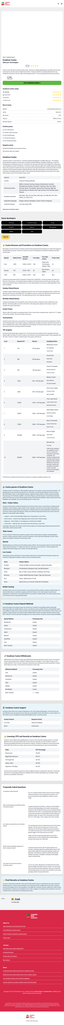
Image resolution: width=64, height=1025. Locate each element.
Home (4, 57)
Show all (5, 237)
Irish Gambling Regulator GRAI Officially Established (16, 978)
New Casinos (6, 960)
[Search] (58, 4)
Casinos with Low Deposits (10, 956)
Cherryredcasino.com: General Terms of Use (14, 926)
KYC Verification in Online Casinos (11, 930)
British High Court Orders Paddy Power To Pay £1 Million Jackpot (19, 974)
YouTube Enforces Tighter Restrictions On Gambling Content (18, 970)
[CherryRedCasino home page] (9, 3)
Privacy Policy (6, 937)
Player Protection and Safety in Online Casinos (15, 934)
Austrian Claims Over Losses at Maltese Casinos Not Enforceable (19, 982)
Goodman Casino (10, 57)
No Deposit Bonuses (8, 952)
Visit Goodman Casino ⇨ (32, 83)
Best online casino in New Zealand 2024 (13, 948)
